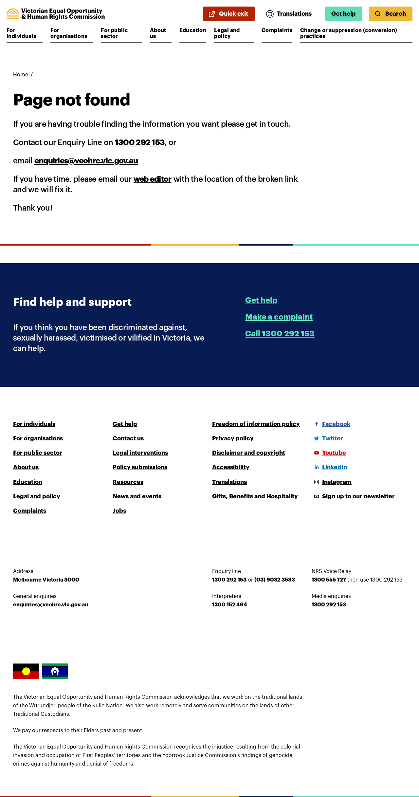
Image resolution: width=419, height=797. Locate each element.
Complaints (277, 30)
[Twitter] (327, 438)
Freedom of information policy (256, 424)
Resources (128, 482)
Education (193, 30)
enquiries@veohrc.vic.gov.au (86, 161)
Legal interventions (140, 453)
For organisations (69, 33)
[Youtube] (329, 453)
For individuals (25, 33)
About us (161, 33)
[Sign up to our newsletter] (353, 496)
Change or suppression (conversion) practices (348, 33)
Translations (229, 482)
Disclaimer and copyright (248, 453)
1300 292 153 (140, 142)
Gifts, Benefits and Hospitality (255, 496)
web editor (153, 179)
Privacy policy (233, 438)
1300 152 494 (229, 604)
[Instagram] (332, 482)
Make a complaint (279, 317)
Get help (343, 14)
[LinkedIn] (329, 467)
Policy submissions (140, 467)
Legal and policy (233, 33)
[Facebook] (331, 424)
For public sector (120, 33)
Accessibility (230, 467)
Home (20, 74)
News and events (137, 496)
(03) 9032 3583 (274, 580)
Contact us (128, 438)
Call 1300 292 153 (280, 334)
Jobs (119, 511)
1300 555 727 (329, 580)
